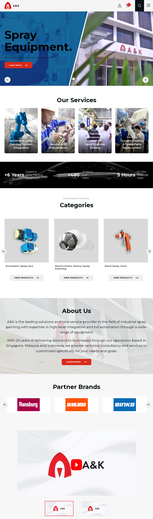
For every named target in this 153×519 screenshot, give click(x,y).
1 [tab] (73, 79)
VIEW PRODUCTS (24, 292)
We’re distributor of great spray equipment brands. (29, 57)
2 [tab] (79, 78)
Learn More (16, 65)
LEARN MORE (73, 376)
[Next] (146, 80)
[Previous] (7, 80)
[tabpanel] (76, 48)
